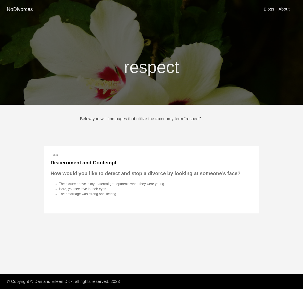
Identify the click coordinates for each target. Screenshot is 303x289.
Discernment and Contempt (83, 162)
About (284, 9)
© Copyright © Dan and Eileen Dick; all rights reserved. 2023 (63, 281)
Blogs (269, 9)
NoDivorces (20, 9)
